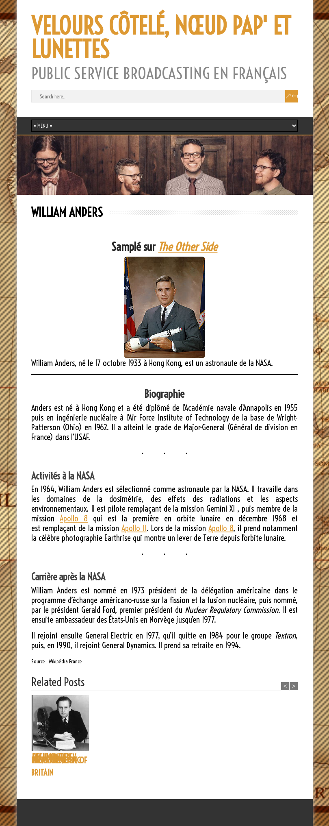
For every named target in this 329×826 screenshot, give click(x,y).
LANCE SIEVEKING (116, 760)
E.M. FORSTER (171, 757)
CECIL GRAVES (232, 757)
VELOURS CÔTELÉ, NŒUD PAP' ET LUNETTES (161, 37)
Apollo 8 (74, 518)
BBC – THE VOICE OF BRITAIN (59, 766)
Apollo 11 (134, 528)
